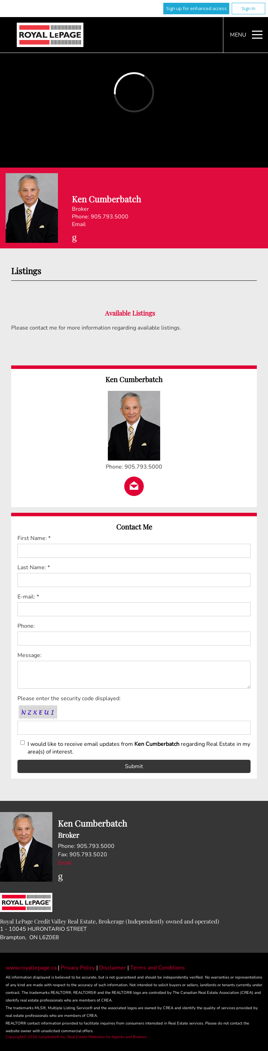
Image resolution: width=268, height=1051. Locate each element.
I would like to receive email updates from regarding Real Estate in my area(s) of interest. (139, 748)
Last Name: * (33, 567)
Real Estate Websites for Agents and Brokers (107, 1037)
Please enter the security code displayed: (69, 698)
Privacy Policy (78, 968)
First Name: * (34, 538)
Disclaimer (113, 968)
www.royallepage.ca (31, 968)
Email (79, 224)
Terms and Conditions (157, 968)
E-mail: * (28, 597)
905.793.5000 (109, 217)
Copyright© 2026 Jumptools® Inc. (36, 1037)
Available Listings (130, 313)
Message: (29, 655)
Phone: (26, 626)
